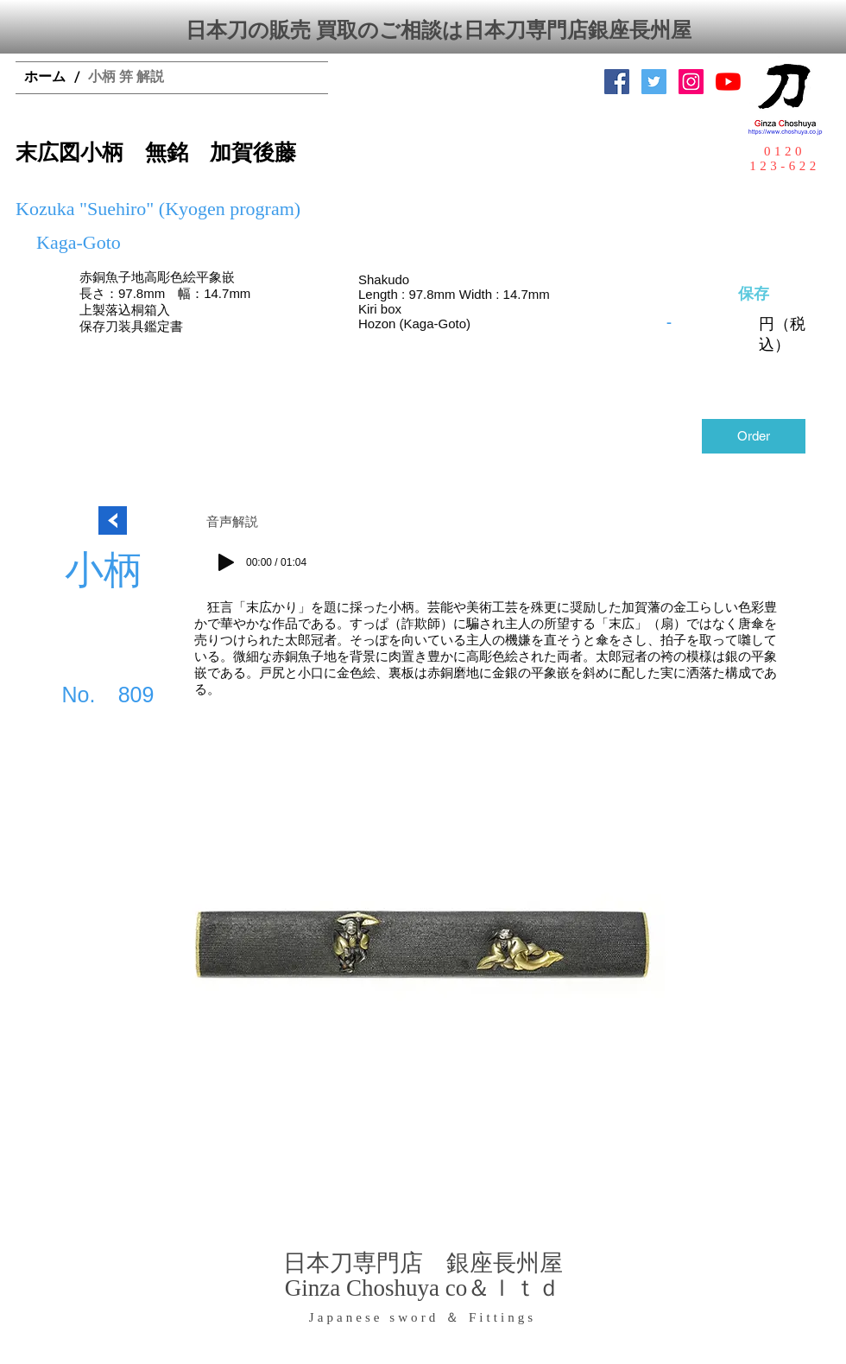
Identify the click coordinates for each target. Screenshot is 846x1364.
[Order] (753, 436)
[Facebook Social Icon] (616, 81)
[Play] (226, 562)
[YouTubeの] (728, 81)
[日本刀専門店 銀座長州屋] (653, 81)
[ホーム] (45, 77)
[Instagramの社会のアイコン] (691, 81)
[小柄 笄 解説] (126, 77)
